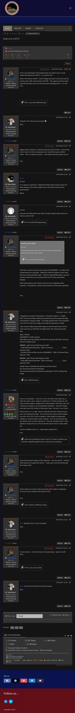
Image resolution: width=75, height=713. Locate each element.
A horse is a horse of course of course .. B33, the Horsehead (34, 650)
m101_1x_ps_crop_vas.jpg (31, 568)
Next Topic (66, 615)
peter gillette (11, 216)
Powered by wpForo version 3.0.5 (64, 665)
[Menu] (70, 8)
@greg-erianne (24, 150)
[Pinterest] (23, 681)
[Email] (40, 681)
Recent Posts (39, 28)
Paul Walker (11, 405)
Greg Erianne (18, 51)
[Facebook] (7, 681)
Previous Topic (55, 615)
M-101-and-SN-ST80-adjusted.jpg (33, 222)
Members (28, 28)
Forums (7, 28)
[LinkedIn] (32, 681)
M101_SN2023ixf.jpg (29, 380)
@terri (22, 178)
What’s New (17, 28)
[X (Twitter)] (15, 681)
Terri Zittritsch (11, 79)
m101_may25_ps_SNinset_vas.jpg (33, 505)
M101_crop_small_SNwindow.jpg (33, 102)
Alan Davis (24, 648)
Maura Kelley (12, 184)
